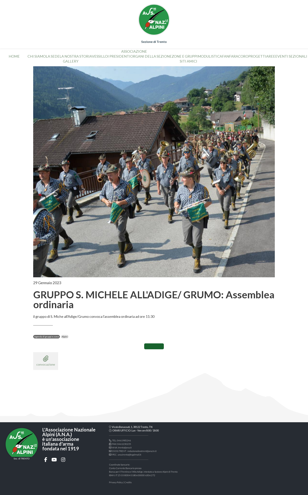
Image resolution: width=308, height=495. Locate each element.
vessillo (100, 56)
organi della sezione (151, 56)
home (14, 56)
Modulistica (210, 56)
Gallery (70, 61)
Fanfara (230, 56)
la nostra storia (76, 56)
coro (243, 56)
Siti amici (188, 61)
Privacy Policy (116, 482)
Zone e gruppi (185, 56)
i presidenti (119, 56)
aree (270, 56)
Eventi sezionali (291, 56)
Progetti (257, 56)
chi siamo (37, 56)
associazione (134, 51)
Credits (128, 482)
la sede (53, 56)
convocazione (45, 360)
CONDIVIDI (154, 346)
